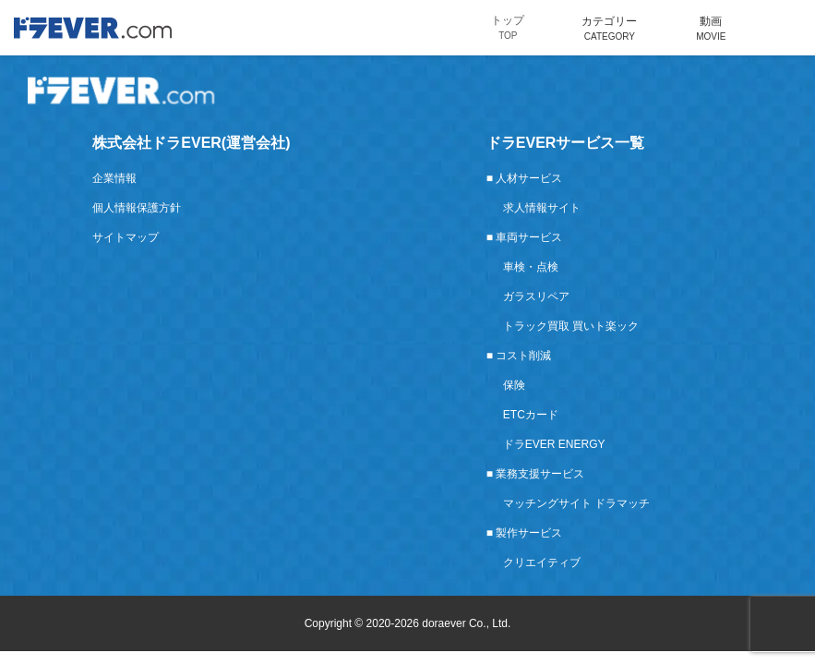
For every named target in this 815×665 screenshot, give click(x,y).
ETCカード (530, 414)
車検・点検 (530, 266)
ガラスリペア (536, 296)
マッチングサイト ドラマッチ (576, 503)
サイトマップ (125, 237)
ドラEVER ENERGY (554, 444)
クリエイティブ (542, 562)
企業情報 (114, 178)
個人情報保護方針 (136, 207)
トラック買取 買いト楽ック (571, 326)
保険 (514, 385)
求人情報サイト (542, 207)
